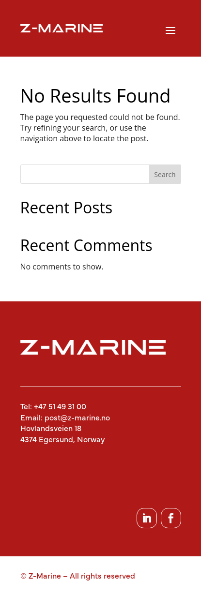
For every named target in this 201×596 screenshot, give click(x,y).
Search (164, 174)
